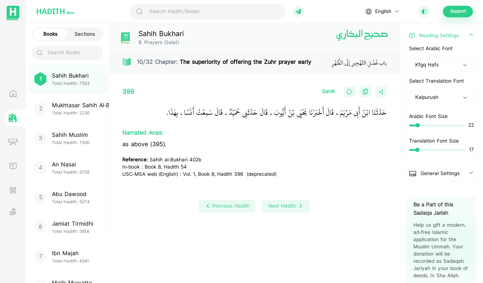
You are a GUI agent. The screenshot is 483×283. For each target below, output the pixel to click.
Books (50, 34)
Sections (85, 34)
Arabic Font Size (428, 116)
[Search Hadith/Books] (214, 11)
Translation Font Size (434, 141)
